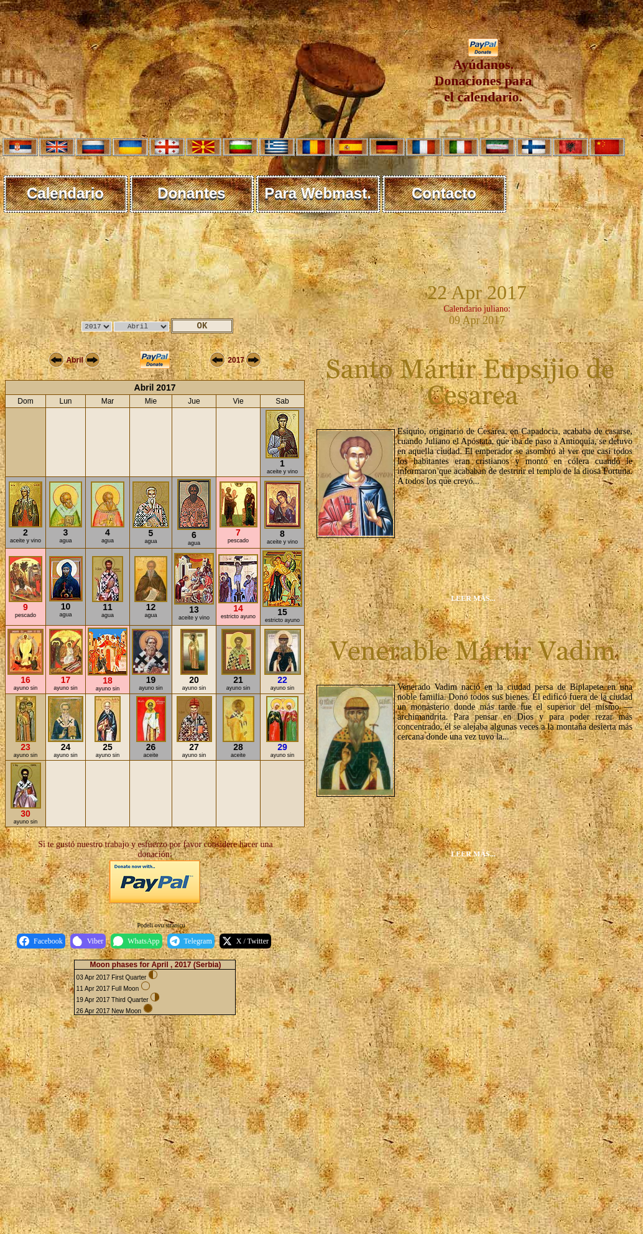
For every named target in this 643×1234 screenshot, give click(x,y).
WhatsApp (136, 941)
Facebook (41, 941)
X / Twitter (245, 941)
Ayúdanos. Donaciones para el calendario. (483, 74)
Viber (88, 941)
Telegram (191, 941)
